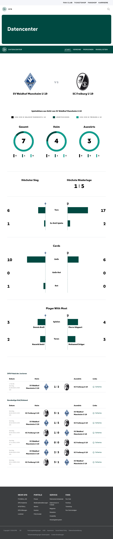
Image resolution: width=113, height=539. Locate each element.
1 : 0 (56, 432)
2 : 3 (56, 452)
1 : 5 (56, 423)
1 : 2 (56, 387)
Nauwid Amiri (38, 344)
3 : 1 (56, 413)
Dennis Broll (38, 327)
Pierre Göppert (75, 327)
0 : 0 (56, 442)
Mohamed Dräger (77, 344)
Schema (97, 387)
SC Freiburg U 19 (81, 387)
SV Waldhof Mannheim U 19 (32, 387)
